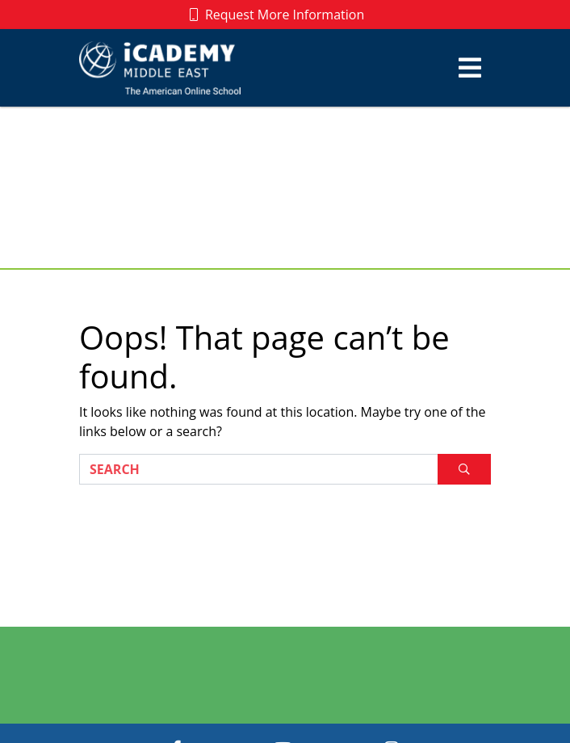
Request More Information (277, 14)
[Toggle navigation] (470, 68)
